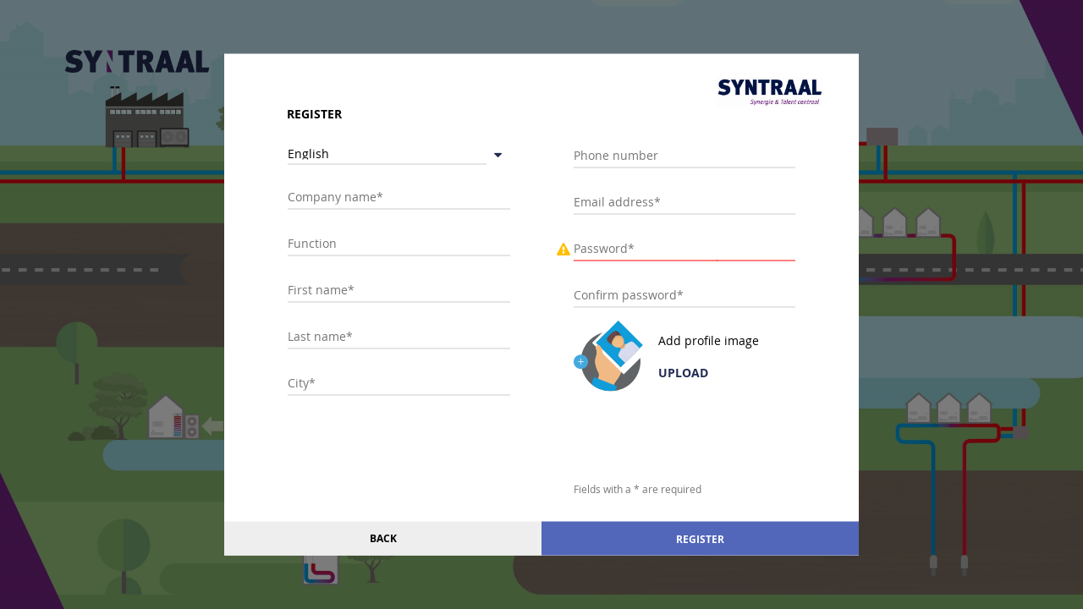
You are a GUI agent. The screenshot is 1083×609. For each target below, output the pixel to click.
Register (700, 538)
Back (383, 538)
